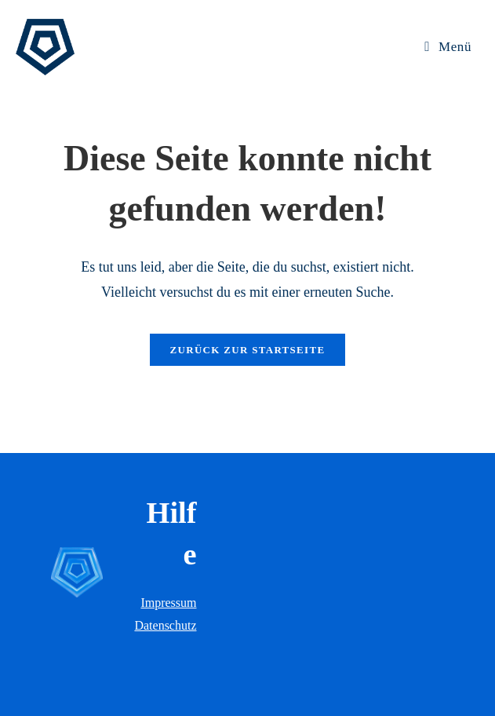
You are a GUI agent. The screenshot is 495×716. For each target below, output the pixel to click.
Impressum (168, 602)
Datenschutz (165, 625)
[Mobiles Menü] (447, 46)
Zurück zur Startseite (248, 350)
